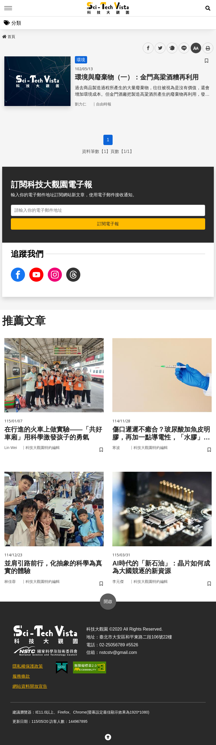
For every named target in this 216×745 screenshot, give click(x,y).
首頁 (8, 36)
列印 (207, 48)
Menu (8, 8)
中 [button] (196, 48)
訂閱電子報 (108, 223)
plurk (171, 48)
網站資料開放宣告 (29, 686)
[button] (208, 8)
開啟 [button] (108, 601)
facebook (148, 48)
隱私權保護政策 (27, 666)
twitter (160, 48)
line (182, 48)
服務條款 (21, 676)
